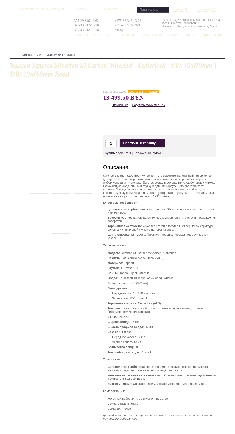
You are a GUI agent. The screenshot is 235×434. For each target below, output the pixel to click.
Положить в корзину (142, 143)
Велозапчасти (54, 54)
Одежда (59, 46)
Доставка (128, 34)
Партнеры (190, 34)
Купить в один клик (118, 153)
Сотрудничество (212, 34)
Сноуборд (24, 46)
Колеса (71, 54)
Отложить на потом (147, 153)
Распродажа (137, 46)
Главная (27, 54)
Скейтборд (120, 46)
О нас (97, 34)
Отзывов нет (120, 105)
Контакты (82, 34)
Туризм (70, 46)
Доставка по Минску (110, 121)
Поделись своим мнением (149, 105)
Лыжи (37, 46)
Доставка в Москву (123, 121)
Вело (13, 46)
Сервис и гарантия (151, 34)
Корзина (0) (180, 9)
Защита (47, 46)
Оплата (111, 34)
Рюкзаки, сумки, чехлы (94, 46)
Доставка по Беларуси (137, 121)
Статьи (173, 34)
